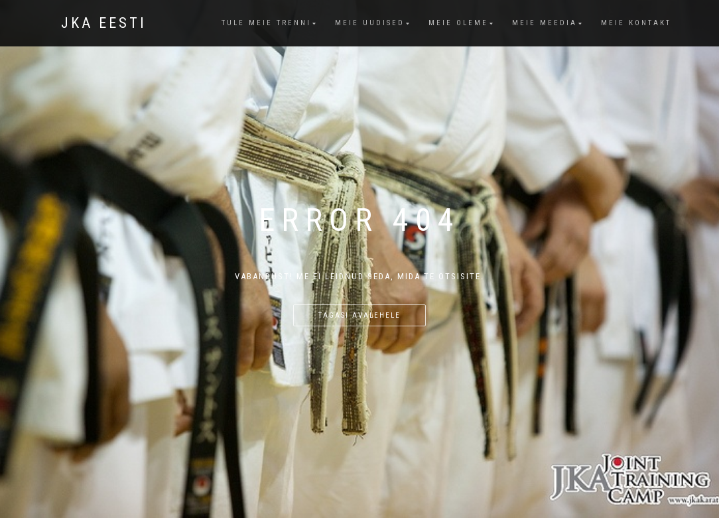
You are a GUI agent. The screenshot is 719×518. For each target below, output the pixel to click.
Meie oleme (458, 23)
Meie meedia (544, 23)
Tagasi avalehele (359, 315)
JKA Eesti (104, 23)
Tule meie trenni (266, 23)
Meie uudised (370, 23)
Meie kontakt (636, 23)
